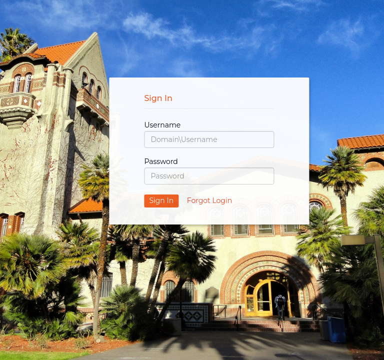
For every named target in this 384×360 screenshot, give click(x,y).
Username (162, 125)
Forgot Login (209, 200)
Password (161, 161)
